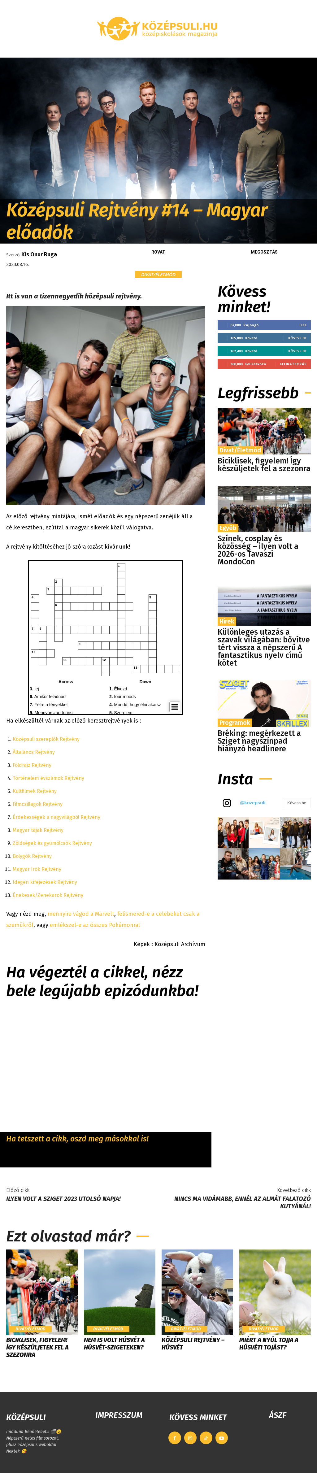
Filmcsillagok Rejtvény (38, 804)
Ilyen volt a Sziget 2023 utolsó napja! (63, 1198)
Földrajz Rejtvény (32, 765)
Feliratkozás (293, 364)
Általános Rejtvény (34, 752)
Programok (234, 722)
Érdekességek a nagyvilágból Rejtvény (56, 817)
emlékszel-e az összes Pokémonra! (94, 925)
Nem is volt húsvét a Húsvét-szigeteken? (114, 1343)
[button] (306, 50)
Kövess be (297, 338)
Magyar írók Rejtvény (37, 869)
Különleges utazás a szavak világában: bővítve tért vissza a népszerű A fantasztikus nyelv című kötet (264, 648)
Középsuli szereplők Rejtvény (46, 739)
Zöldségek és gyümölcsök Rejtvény (52, 843)
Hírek (226, 621)
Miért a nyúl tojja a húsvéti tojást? (268, 1343)
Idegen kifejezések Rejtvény (45, 882)
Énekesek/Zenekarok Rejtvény (48, 895)
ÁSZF (277, 1415)
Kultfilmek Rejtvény (35, 791)
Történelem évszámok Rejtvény (48, 778)
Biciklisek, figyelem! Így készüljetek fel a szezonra (264, 464)
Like (302, 325)
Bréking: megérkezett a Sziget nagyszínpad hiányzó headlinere (259, 741)
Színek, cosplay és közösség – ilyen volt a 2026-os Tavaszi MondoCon (258, 550)
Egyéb (228, 528)
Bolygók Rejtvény (32, 856)
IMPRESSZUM (118, 1415)
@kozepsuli (253, 802)
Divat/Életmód (158, 274)
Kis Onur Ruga (39, 254)
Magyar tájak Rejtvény (38, 830)
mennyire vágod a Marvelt (80, 913)
